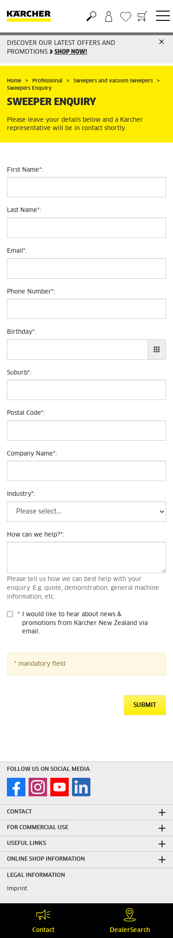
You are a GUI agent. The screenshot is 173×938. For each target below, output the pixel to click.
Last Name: (24, 210)
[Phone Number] (86, 309)
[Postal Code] (86, 430)
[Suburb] (86, 390)
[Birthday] (77, 349)
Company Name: (32, 454)
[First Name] (86, 187)
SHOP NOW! (70, 52)
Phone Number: (31, 292)
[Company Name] (86, 471)
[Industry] (86, 511)
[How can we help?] (86, 557)
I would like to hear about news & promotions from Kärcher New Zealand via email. (85, 623)
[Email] (86, 268)
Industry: (21, 494)
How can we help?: (35, 535)
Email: (17, 251)
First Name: (25, 170)
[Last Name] (86, 228)
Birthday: (21, 332)
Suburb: (19, 373)
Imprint (17, 889)
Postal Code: (26, 413)
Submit (144, 705)
